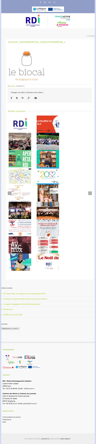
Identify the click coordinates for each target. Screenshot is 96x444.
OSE (4, 422)
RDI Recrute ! (8, 309)
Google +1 (29, 98)
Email (35, 98)
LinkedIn (49, 2)
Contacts (45, 439)
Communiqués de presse (11, 417)
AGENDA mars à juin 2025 (12, 315)
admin (12, 86)
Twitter (45, 2)
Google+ (54, 2)
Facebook (40, 2)
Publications (6, 419)
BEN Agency (65, 439)
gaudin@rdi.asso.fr (30, 403)
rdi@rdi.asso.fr (29, 388)
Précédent (91, 36)
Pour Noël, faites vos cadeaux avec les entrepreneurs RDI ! (24, 294)
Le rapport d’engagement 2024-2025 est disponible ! (22, 304)
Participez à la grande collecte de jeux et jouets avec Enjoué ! (25, 299)
